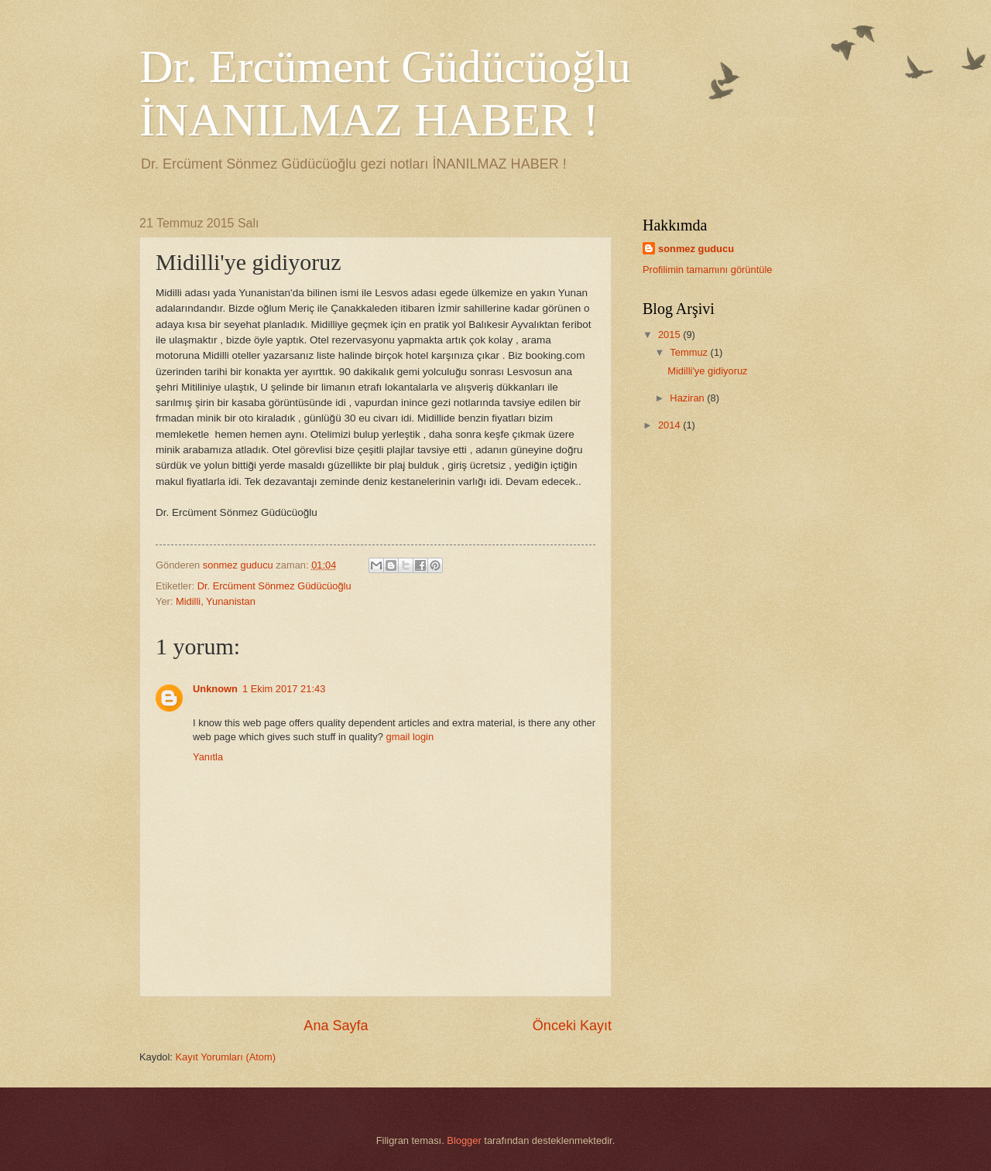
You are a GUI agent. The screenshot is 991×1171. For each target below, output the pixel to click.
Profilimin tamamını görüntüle (707, 269)
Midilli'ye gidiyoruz (707, 371)
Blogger (464, 1140)
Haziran (688, 398)
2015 (670, 334)
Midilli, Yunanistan (215, 601)
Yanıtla (208, 757)
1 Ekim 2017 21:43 (283, 689)
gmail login (410, 737)
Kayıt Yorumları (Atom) (226, 1057)
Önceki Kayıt (572, 1025)
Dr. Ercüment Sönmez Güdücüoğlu (274, 586)
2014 (670, 425)
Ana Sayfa (335, 1025)
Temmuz (690, 352)
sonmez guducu (696, 248)
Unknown (215, 689)
